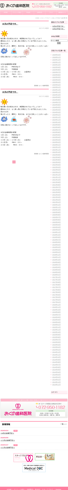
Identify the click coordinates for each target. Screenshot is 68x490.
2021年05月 (56, 192)
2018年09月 (56, 262)
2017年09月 (56, 282)
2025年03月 (56, 82)
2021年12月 (56, 175)
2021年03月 (56, 197)
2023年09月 (56, 125)
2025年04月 (56, 80)
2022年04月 (56, 165)
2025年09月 (56, 67)
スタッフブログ (47, 484)
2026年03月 (56, 55)
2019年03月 (56, 247)
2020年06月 (56, 220)
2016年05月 (56, 317)
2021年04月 (56, 195)
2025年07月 (56, 72)
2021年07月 (56, 187)
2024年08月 (56, 100)
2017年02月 (56, 300)
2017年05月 (56, 292)
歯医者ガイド (62, 12)
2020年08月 (56, 215)
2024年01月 (56, 115)
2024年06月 (56, 105)
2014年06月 (56, 367)
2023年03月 (56, 140)
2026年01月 (56, 57)
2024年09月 (56, 97)
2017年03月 (56, 297)
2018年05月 (56, 267)
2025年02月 (56, 85)
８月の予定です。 (10, 24)
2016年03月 (56, 322)
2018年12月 (56, 255)
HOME (6, 12)
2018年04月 (56, 270)
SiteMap (58, 484)
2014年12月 (56, 352)
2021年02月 (56, 200)
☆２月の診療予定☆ (8, 447)
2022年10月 (56, 152)
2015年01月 (56, 350)
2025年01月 (56, 87)
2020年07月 (56, 217)
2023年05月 (56, 135)
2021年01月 (56, 202)
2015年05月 (56, 342)
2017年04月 (56, 295)
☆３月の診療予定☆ (8, 440)
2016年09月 (56, 312)
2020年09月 (56, 212)
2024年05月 (56, 107)
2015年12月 (56, 327)
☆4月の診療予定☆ (7, 433)
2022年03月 (56, 167)
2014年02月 (56, 377)
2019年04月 (56, 245)
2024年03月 (56, 112)
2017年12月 (56, 277)
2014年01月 (56, 379)
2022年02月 (56, 170)
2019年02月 (56, 250)
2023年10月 (56, 122)
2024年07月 (56, 102)
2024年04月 (56, 110)
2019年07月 (56, 240)
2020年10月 (56, 210)
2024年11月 (56, 92)
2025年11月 (56, 62)
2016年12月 (56, 305)
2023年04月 (56, 137)
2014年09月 (56, 360)
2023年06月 (56, 132)
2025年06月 (56, 75)
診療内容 (39, 12)
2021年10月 (56, 180)
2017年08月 (56, 284)
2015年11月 (56, 329)
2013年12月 (56, 382)
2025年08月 (56, 70)
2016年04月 (56, 320)
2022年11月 (56, 150)
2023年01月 (56, 145)
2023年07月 (56, 130)
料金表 (28, 12)
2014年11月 (56, 355)
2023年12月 (56, 117)
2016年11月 (56, 307)
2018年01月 (56, 275)
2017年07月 (56, 287)
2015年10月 (56, 332)
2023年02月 (56, 142)
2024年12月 (56, 90)
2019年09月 (56, 237)
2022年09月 (56, 155)
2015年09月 (56, 334)
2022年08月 (56, 157)
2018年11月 (56, 257)
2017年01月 (56, 302)
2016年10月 (56, 310)
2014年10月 (56, 357)
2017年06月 (56, 290)
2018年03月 (56, 272)
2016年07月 (56, 315)
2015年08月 (56, 337)
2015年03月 (56, 345)
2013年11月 (56, 384)
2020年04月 (56, 225)
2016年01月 (56, 324)
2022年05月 (56, 162)
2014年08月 (56, 362)
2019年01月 (56, 252)
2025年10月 (56, 65)
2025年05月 (56, 77)
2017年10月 (56, 280)
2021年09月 (56, 182)
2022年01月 (56, 172)
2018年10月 (56, 260)
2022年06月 (56, 160)
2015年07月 (56, 339)
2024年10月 (56, 95)
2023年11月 (56, 120)
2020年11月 (56, 207)
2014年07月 (56, 365)
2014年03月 (56, 374)
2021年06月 (56, 190)
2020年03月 (56, 227)
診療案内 (30, 484)
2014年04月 (56, 372)
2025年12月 (56, 60)
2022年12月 (56, 147)
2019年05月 (56, 242)
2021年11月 (56, 177)
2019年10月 (56, 235)
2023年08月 (56, 127)
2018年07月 (56, 265)
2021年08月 (56, 185)
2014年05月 (56, 369)
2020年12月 (56, 205)
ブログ (51, 12)
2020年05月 (56, 222)
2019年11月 (56, 232)
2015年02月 (56, 347)
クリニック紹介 (17, 12)
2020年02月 (56, 230)
